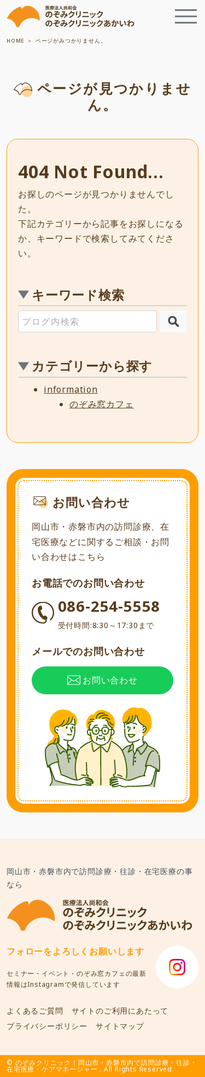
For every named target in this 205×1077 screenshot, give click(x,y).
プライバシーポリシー (47, 1026)
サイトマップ (120, 1026)
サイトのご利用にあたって (120, 1010)
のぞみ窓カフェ (101, 404)
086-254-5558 (109, 614)
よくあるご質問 (35, 1010)
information (71, 389)
